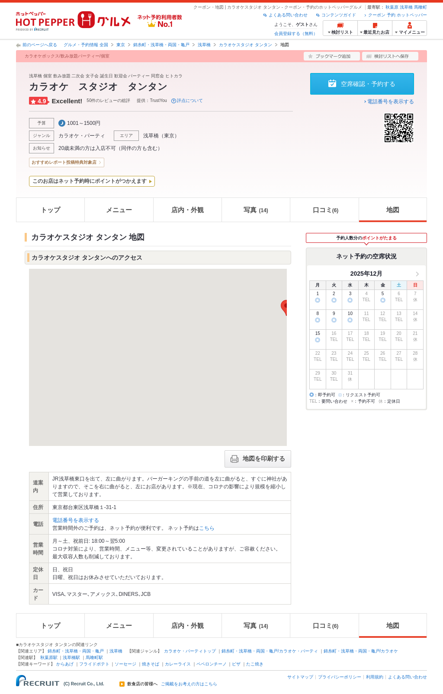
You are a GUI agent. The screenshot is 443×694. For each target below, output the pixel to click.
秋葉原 (391, 7)
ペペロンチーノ (211, 664)
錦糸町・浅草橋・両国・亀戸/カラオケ (361, 651)
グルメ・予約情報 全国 (86, 44)
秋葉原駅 (49, 657)
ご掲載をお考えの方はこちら (189, 684)
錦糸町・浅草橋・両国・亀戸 (161, 44)
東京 (120, 44)
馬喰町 (420, 7)
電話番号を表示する (390, 102)
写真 (256, 209)
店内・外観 (187, 209)
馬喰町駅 (94, 657)
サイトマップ (300, 677)
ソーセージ (125, 664)
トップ (50, 209)
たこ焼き (254, 664)
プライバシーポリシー (339, 677)
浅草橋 (406, 7)
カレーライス (178, 664)
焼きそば (150, 664)
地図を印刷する (258, 459)
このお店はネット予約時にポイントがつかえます (89, 181)
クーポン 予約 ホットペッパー (397, 15)
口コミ (326, 209)
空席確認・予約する (368, 83)
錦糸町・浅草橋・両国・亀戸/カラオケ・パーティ (270, 651)
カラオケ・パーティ (81, 136)
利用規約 (374, 677)
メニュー (119, 209)
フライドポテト (94, 664)
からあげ (65, 664)
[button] (286, 308)
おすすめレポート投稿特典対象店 (64, 162)
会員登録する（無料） (296, 33)
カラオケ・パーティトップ (190, 651)
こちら (207, 528)
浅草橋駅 (71, 657)
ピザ (236, 664)
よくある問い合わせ (288, 15)
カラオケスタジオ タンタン (245, 44)
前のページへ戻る (39, 44)
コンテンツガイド (338, 15)
